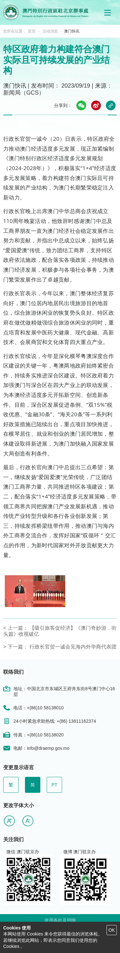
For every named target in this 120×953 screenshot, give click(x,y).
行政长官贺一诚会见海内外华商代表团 (72, 646)
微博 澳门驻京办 (79, 851)
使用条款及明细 (60, 920)
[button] (107, 12)
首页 (32, 31)
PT (54, 784)
